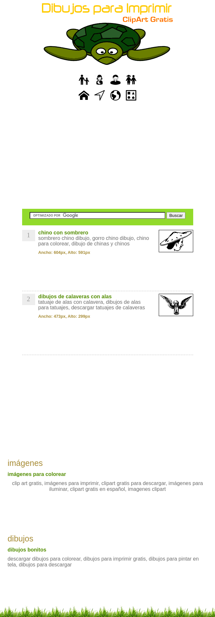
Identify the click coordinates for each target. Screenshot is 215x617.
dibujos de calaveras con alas (75, 296)
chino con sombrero (63, 232)
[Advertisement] (107, 155)
